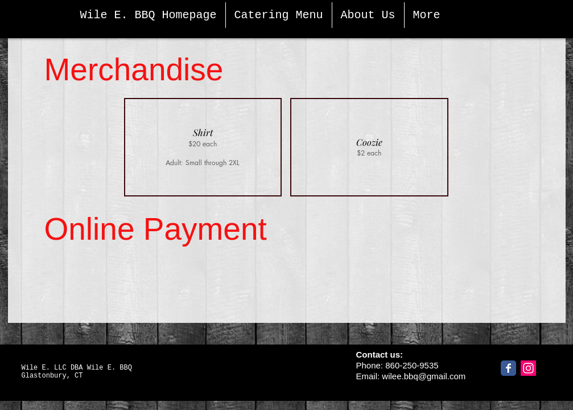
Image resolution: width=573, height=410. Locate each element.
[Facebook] (508, 368)
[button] (203, 147)
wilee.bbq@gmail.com (423, 376)
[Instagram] (528, 368)
